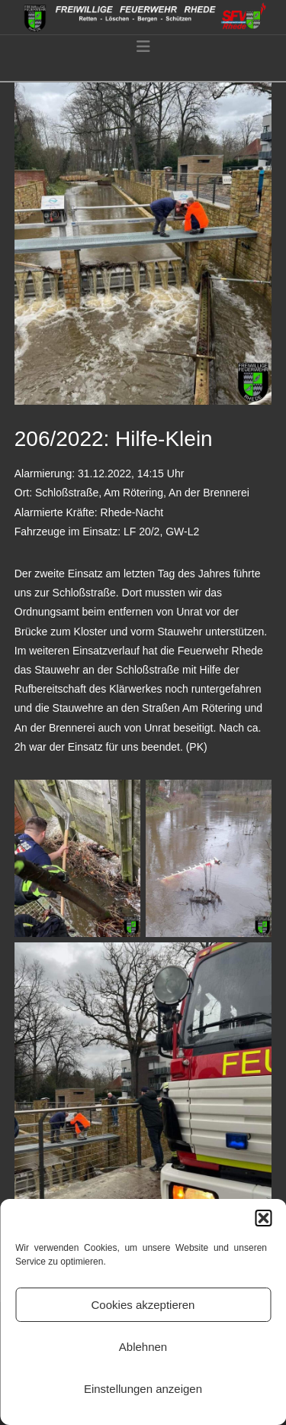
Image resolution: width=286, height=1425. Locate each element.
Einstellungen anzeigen (143, 1388)
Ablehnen (143, 1346)
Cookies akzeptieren (143, 1304)
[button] (263, 1218)
